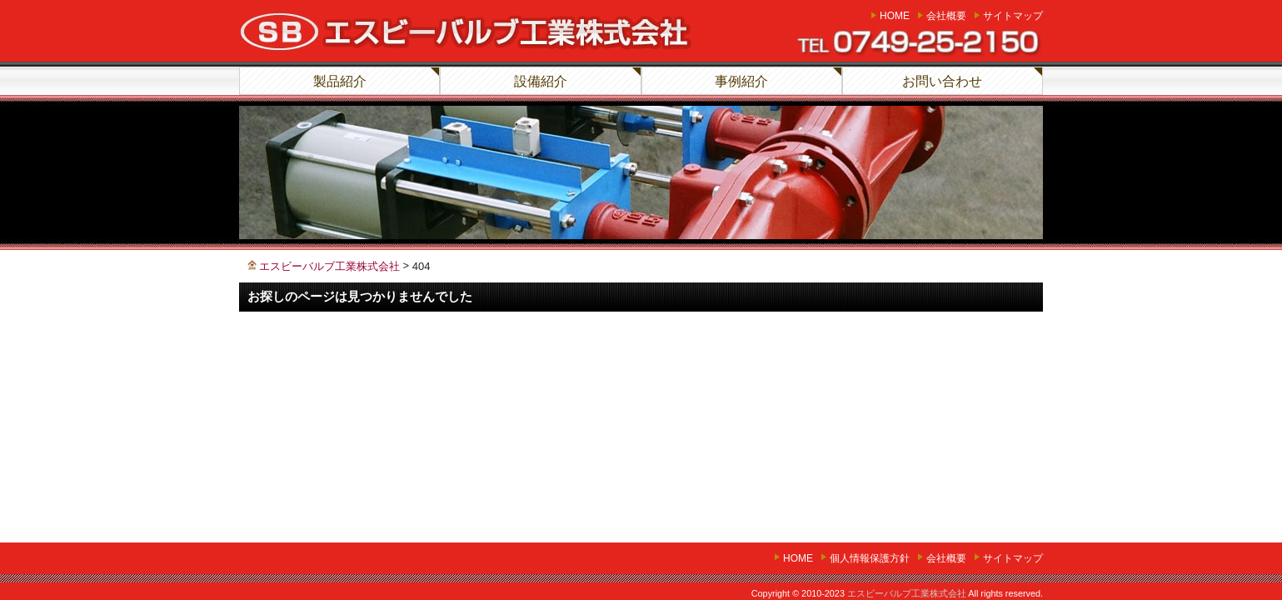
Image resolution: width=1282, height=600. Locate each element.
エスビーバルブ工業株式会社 (906, 593)
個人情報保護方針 (870, 558)
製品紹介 (340, 81)
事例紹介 (741, 81)
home (895, 16)
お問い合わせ (942, 81)
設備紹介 (540, 81)
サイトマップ (1013, 16)
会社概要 (946, 16)
